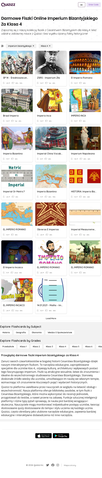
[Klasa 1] (23, 346)
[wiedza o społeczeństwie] (60, 332)
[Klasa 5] (76, 346)
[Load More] (51, 318)
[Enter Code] (93, 4)
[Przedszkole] (8, 346)
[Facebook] (52, 465)
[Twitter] (47, 465)
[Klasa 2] (36, 346)
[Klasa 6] (89, 346)
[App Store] (43, 435)
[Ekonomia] (36, 332)
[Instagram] (57, 465)
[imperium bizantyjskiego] (21, 46)
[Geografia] (20, 332)
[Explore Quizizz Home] (8, 5)
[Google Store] (61, 435)
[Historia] (6, 332)
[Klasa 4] (46, 46)
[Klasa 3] (49, 346)
